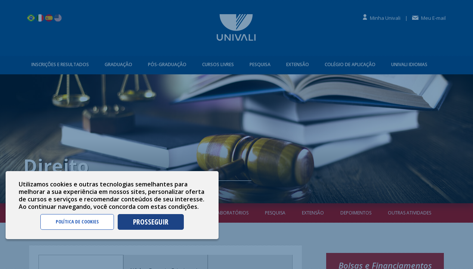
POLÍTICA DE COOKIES (77, 221)
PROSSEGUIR (151, 222)
